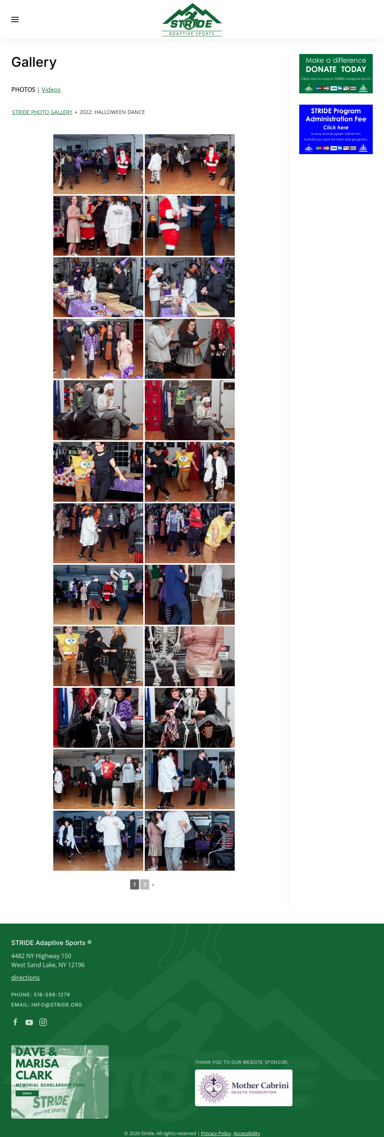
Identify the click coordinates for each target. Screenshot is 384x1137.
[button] (15, 19)
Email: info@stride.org (45, 1005)
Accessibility (245, 1133)
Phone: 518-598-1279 (39, 995)
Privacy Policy (215, 1133)
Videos (51, 90)
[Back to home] (192, 19)
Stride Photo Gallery (42, 112)
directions (24, 978)
